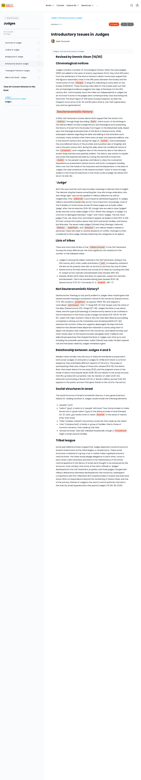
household (120, 428)
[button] (72, 5)
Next (130, 22)
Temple (79, 80)
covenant (66, 148)
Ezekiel (101, 280)
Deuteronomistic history (75, 109)
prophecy (80, 299)
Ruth (93, 119)
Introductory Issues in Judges (15, 97)
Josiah (104, 138)
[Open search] (132, 5)
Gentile (100, 412)
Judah (60, 158)
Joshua (61, 119)
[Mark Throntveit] (53, 39)
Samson (89, 225)
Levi (103, 261)
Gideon (60, 225)
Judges (8, 95)
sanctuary (73, 303)
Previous (124, 22)
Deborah (78, 196)
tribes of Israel (97, 245)
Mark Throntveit (63, 39)
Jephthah (73, 225)
